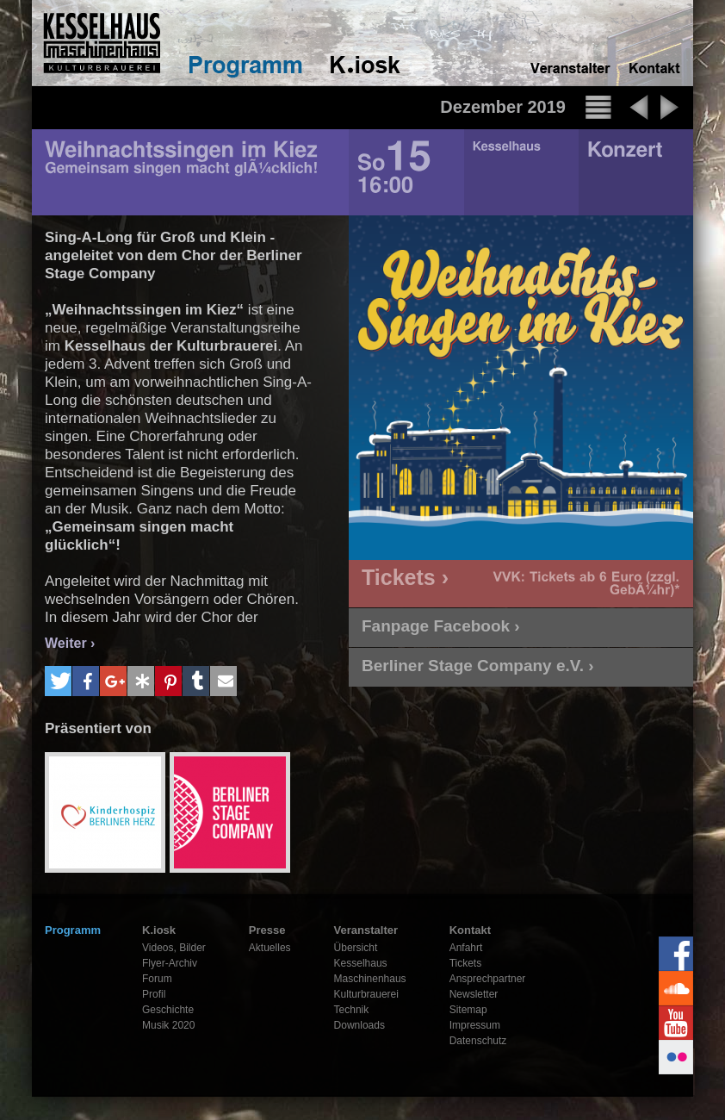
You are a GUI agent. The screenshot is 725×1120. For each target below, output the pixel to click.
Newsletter (474, 994)
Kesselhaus (360, 963)
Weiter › (70, 643)
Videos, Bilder (174, 948)
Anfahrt (466, 948)
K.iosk (159, 930)
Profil (153, 994)
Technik (351, 1010)
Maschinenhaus (370, 979)
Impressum (474, 1025)
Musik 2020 (168, 1025)
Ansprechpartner (487, 979)
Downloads (359, 1025)
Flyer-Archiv (169, 963)
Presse (267, 930)
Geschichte (168, 1010)
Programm (73, 930)
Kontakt (470, 930)
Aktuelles (270, 948)
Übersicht (356, 948)
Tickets (465, 963)
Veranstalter (366, 930)
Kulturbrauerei (366, 994)
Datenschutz (478, 1041)
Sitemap (468, 1010)
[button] (58, 681)
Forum (157, 979)
